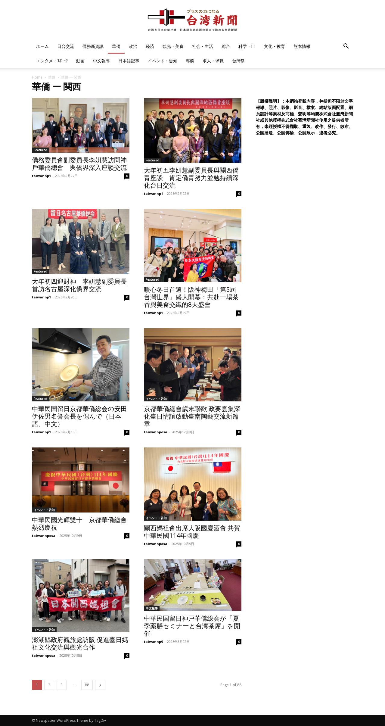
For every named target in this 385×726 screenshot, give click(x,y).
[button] (346, 47)
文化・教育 (274, 46)
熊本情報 (301, 46)
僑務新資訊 (93, 46)
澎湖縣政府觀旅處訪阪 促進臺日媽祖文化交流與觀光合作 (80, 643)
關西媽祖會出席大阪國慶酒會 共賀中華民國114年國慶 (192, 532)
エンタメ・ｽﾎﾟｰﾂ (52, 60)
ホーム (42, 46)
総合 (226, 46)
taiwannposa (155, 432)
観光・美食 (173, 46)
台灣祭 (238, 60)
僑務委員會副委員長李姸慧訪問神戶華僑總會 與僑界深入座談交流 (79, 164)
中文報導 (101, 60)
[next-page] (100, 685)
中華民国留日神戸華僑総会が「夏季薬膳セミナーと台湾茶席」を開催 (192, 626)
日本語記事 (128, 60)
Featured (40, 150)
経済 (150, 46)
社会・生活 (202, 46)
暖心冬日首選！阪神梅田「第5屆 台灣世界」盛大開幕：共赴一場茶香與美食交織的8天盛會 (191, 297)
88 (87, 684)
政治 (133, 46)
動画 (80, 60)
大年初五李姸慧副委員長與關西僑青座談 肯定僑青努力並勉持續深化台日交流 (191, 178)
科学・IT (247, 46)
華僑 (116, 46)
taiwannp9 (153, 641)
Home (37, 77)
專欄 (190, 60)
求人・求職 (213, 60)
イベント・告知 (162, 60)
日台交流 (65, 46)
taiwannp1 (41, 175)
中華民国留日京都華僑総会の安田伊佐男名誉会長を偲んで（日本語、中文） (79, 416)
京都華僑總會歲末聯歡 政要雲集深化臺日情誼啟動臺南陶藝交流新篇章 (192, 416)
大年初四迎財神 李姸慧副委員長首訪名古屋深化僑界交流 (79, 285)
